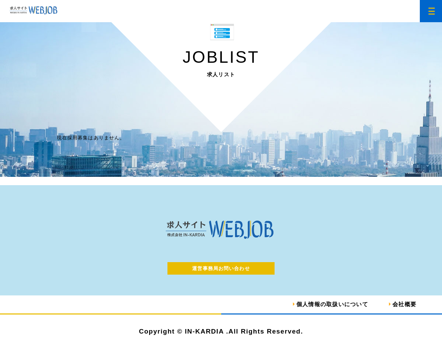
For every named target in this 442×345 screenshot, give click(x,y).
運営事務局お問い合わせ (221, 268)
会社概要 (404, 304)
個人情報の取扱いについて (332, 304)
